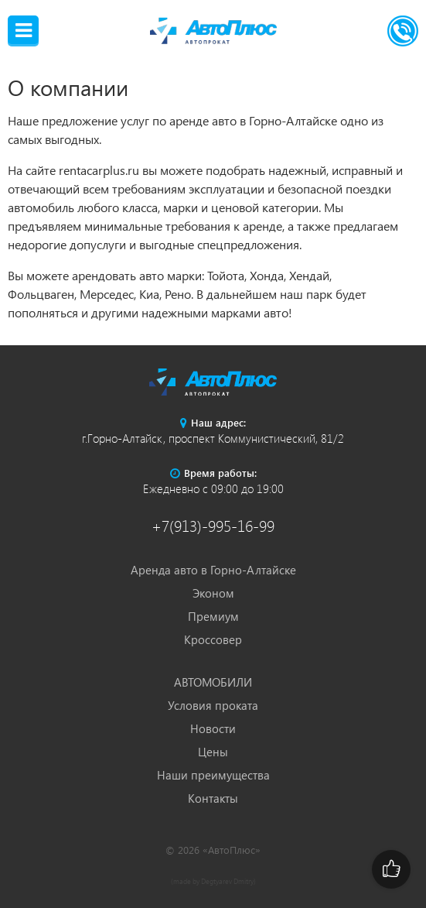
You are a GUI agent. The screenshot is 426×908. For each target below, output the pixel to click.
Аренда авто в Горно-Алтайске (213, 569)
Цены (213, 751)
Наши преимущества (213, 775)
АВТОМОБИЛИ (213, 682)
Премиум (213, 616)
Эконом (213, 593)
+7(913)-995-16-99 (213, 525)
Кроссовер (213, 639)
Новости (213, 728)
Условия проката (213, 705)
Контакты (213, 798)
